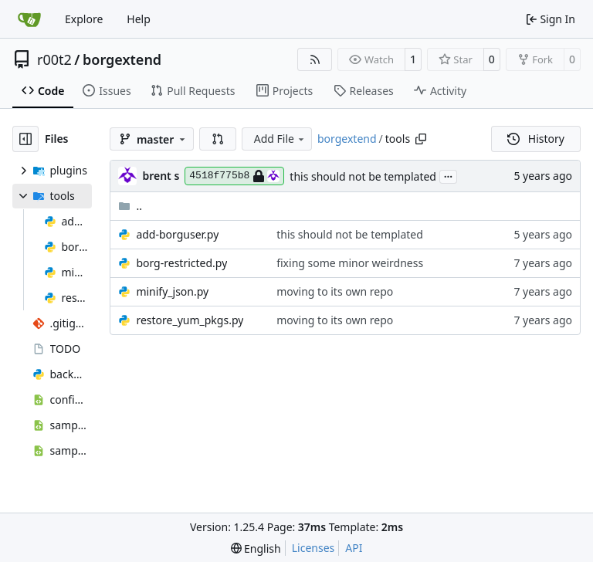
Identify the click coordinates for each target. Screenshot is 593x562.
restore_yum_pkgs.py (189, 320)
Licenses (313, 547)
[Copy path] (420, 139)
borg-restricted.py (181, 263)
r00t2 (54, 59)
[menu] (256, 548)
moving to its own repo (334, 291)
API (353, 547)
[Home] (29, 19)
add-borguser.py (177, 234)
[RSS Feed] (315, 59)
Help (139, 19)
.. (130, 205)
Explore (84, 19)
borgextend (122, 59)
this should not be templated (363, 176)
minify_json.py (172, 291)
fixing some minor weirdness (349, 263)
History (535, 138)
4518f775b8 (234, 176)
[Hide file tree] (25, 139)
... (448, 175)
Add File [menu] (280, 138)
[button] (217, 139)
